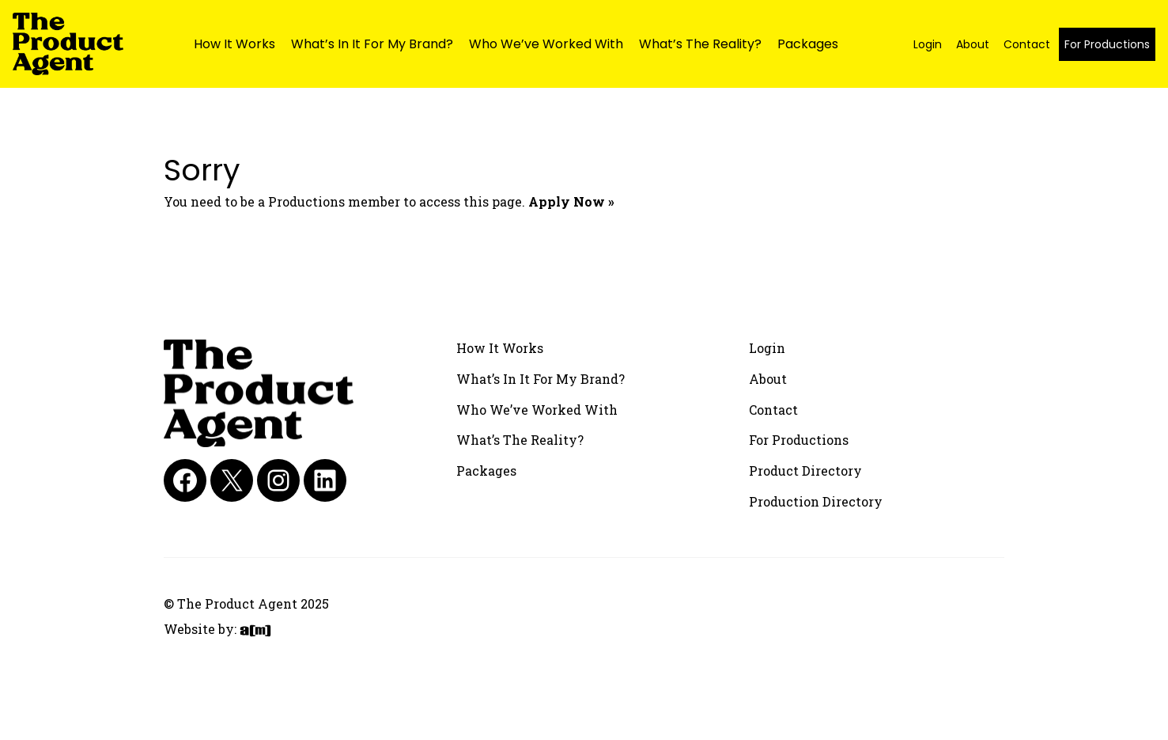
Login (927, 44)
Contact (1027, 44)
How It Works (234, 44)
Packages (807, 44)
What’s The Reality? (700, 44)
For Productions (1107, 44)
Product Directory (805, 470)
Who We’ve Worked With (546, 44)
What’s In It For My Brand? (372, 44)
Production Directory (816, 501)
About (972, 44)
